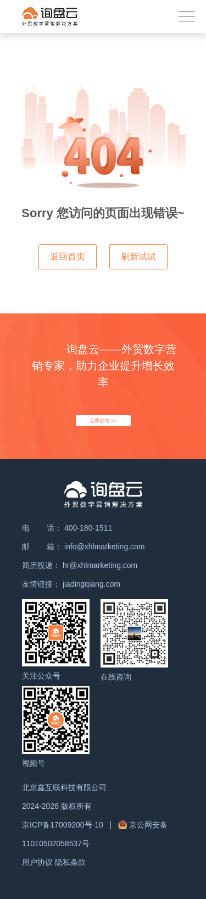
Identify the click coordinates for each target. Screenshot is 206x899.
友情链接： (41, 584)
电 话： (42, 527)
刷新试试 (138, 256)
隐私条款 (70, 862)
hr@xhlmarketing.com (100, 565)
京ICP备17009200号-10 (63, 824)
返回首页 (67, 256)
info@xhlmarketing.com (104, 546)
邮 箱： (42, 546)
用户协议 (37, 862)
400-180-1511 (88, 527)
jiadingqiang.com (91, 584)
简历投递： (41, 565)
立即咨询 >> (103, 420)
